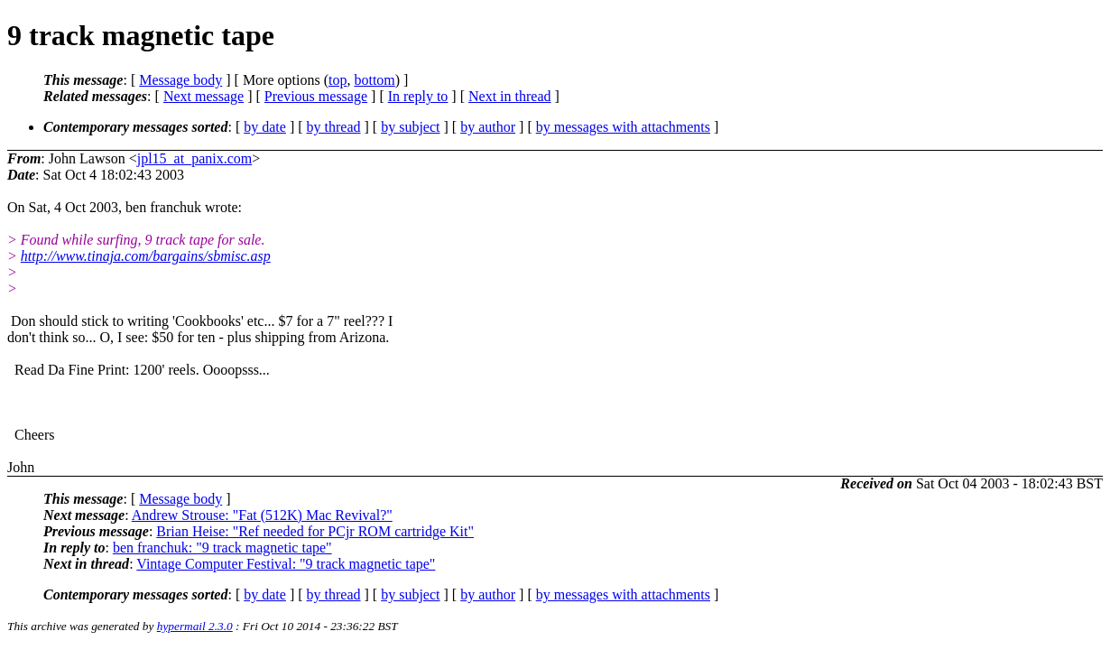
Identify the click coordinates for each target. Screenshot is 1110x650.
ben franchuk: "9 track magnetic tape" (222, 547)
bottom (374, 80)
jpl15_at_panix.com (195, 158)
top (337, 80)
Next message (203, 96)
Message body (180, 80)
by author (487, 127)
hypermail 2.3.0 (195, 626)
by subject (410, 127)
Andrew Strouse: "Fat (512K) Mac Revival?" (262, 515)
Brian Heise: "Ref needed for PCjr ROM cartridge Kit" (315, 531)
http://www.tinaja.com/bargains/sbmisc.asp (146, 256)
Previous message (315, 96)
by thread (334, 127)
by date (265, 127)
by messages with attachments (623, 127)
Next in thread (509, 96)
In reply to (418, 96)
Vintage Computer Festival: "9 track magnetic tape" (285, 563)
